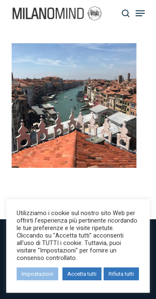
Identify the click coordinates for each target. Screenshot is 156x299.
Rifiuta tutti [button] (121, 274)
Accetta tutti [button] (82, 274)
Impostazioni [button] (37, 274)
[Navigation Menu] (140, 13)
